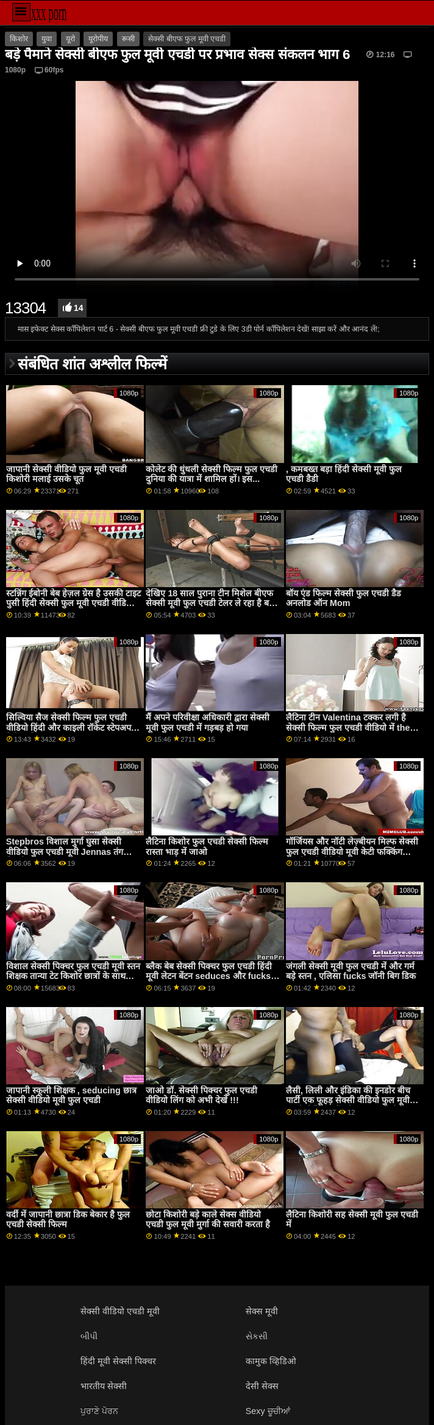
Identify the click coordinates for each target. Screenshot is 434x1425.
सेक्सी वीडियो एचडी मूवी (120, 1311)
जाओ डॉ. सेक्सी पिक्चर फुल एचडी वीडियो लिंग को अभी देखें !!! (201, 1095)
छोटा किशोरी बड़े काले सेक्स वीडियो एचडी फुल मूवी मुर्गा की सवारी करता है (208, 1220)
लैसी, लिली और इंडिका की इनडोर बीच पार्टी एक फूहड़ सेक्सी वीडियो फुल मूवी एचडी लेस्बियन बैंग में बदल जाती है (348, 1100)
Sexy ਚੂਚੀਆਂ (268, 1411)
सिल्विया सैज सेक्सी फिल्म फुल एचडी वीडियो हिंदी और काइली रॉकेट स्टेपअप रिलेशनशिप (68, 727)
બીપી (89, 1336)
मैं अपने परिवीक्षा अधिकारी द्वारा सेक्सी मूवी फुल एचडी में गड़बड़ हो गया (207, 722)
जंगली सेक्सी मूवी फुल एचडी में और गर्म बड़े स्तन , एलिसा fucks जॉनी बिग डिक (351, 971)
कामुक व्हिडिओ (271, 1361)
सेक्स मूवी (262, 1311)
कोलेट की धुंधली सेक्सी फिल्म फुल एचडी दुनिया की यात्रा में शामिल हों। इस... (211, 474)
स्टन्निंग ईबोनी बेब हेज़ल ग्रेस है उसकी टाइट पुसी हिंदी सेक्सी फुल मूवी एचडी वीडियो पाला (73, 603)
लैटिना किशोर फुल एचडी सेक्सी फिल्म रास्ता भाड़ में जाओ (207, 847)
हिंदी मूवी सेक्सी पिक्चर (118, 1361)
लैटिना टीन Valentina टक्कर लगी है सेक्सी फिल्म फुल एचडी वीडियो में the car (348, 727)
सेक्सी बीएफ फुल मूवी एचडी (187, 39)
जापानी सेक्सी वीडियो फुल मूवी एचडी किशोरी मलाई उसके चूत (66, 474)
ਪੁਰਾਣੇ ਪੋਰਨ (99, 1411)
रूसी (128, 39)
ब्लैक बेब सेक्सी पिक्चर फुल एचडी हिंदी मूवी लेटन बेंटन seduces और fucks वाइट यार (209, 976)
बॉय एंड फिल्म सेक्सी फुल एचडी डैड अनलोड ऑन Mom (343, 598)
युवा (46, 39)
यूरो (70, 39)
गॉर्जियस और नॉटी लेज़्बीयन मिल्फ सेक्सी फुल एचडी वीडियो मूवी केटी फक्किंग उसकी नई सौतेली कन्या (352, 851)
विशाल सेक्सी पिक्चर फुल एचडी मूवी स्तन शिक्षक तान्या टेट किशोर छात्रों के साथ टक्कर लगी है (73, 976)
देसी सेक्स (262, 1386)
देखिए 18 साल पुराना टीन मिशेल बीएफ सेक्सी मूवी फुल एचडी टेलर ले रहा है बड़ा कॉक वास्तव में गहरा (211, 603)
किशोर (19, 39)
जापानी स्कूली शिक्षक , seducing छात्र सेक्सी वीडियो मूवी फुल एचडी (71, 1095)
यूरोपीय (98, 39)
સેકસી (257, 1336)
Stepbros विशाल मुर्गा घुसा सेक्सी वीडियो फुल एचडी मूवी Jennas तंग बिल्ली (64, 851)
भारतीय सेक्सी (103, 1386)
